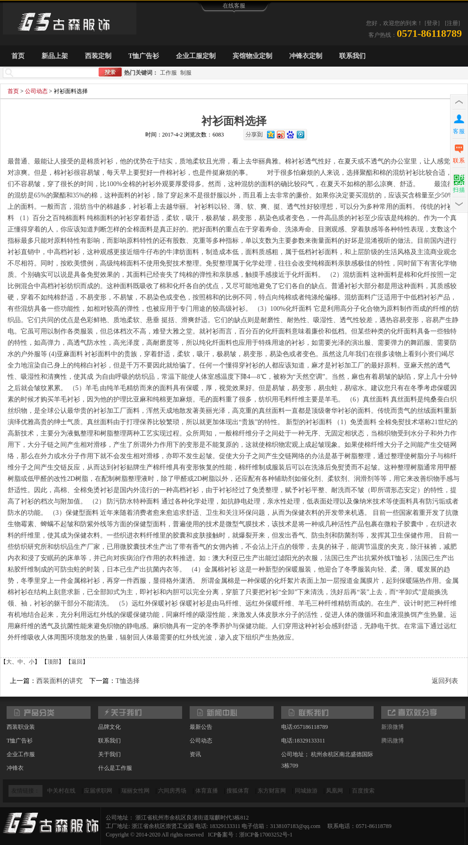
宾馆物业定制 (252, 56)
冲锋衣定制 (305, 56)
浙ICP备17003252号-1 (265, 834)
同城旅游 (306, 790)
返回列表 (445, 680)
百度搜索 (363, 790)
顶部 (52, 661)
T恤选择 (128, 680)
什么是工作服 (115, 768)
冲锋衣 (15, 768)
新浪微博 (392, 727)
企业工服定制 (196, 56)
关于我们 (109, 754)
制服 (186, 72)
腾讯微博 (392, 740)
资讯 (195, 754)
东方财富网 (272, 790)
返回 (77, 661)
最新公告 (201, 727)
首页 (18, 56)
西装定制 (98, 56)
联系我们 (352, 56)
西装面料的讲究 (59, 680)
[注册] (452, 23)
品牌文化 (109, 727)
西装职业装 (21, 727)
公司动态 (36, 91)
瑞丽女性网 (135, 790)
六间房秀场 (172, 790)
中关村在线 (61, 790)
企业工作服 (21, 754)
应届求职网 (98, 790)
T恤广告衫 (143, 56)
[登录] (432, 23)
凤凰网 (334, 790)
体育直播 (206, 790)
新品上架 (55, 56)
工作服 (168, 72)
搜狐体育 (237, 790)
